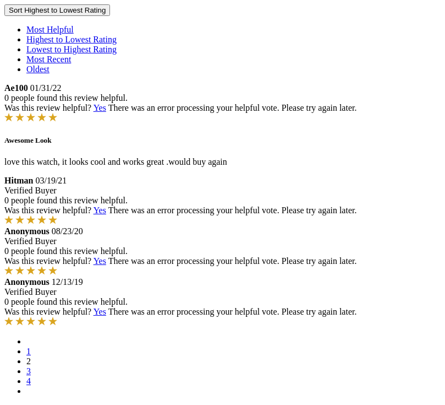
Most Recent (48, 59)
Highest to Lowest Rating (71, 39)
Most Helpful (50, 29)
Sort (57, 10)
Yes (100, 107)
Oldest (38, 69)
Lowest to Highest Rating (71, 49)
